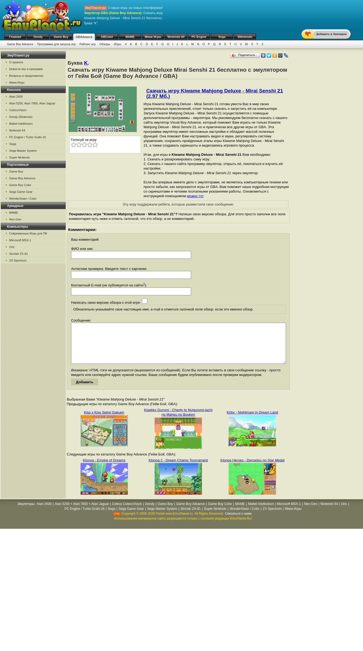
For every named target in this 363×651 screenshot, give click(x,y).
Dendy (38, 36)
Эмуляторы (25, 512)
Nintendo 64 (176, 36)
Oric (12, 247)
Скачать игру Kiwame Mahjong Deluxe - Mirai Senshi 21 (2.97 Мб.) (214, 93)
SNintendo (245, 36)
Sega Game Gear (20, 191)
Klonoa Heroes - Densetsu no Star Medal (252, 468)
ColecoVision (17, 110)
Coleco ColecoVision (127, 512)
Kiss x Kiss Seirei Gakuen (104, 420)
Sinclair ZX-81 (18, 253)
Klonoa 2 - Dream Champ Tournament (178, 468)
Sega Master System (23, 150)
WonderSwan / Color (22, 198)
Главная (15, 36)
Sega (221, 36)
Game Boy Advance (20, 44)
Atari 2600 (16, 96)
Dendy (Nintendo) (20, 116)
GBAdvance (84, 36)
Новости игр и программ (26, 69)
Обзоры (104, 44)
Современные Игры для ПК (28, 233)
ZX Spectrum (17, 260)
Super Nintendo (19, 157)
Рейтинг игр (87, 44)
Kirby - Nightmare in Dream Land (252, 420)
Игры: (118, 44)
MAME (130, 36)
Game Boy (61, 36)
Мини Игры (153, 36)
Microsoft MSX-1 (20, 240)
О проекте (16, 62)
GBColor (107, 36)
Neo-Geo (15, 219)
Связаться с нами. (238, 522)
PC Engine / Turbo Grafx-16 (27, 137)
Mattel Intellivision (21, 123)
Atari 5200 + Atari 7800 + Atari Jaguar (82, 512)
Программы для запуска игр (56, 44)
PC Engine (198, 36)
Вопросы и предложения (26, 75)
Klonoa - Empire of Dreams (104, 468)
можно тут (195, 196)
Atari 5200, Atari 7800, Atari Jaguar (32, 103)
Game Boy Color (20, 185)
